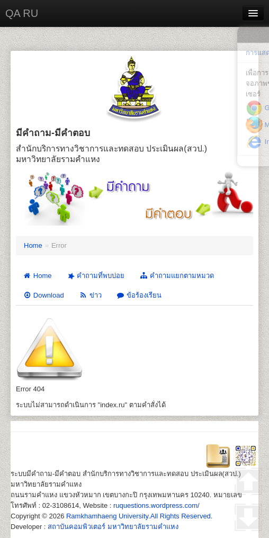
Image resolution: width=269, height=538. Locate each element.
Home (33, 245)
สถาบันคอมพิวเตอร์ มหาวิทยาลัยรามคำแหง (113, 527)
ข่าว (90, 295)
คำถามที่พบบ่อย (94, 276)
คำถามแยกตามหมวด (176, 276)
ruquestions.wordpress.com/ (156, 505)
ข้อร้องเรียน (139, 295)
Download (43, 295)
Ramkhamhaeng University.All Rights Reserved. (139, 516)
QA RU (21, 13)
